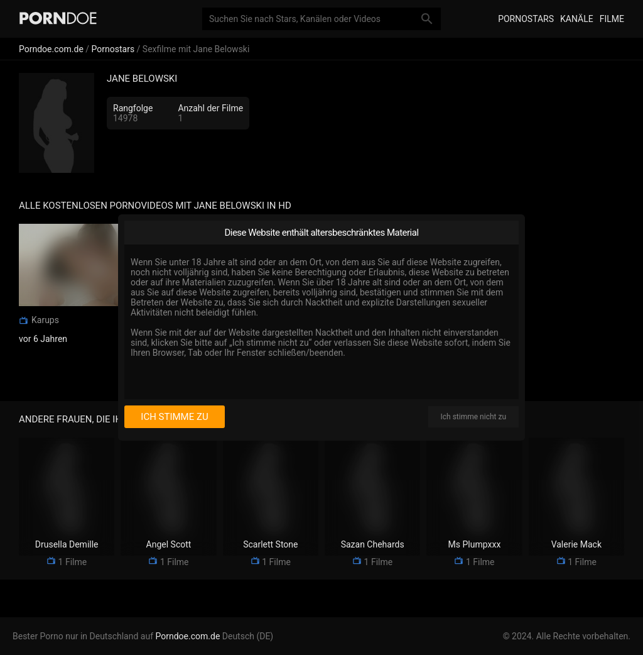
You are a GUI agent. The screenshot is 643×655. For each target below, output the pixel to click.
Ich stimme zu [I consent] (174, 416)
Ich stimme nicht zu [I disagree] (473, 416)
